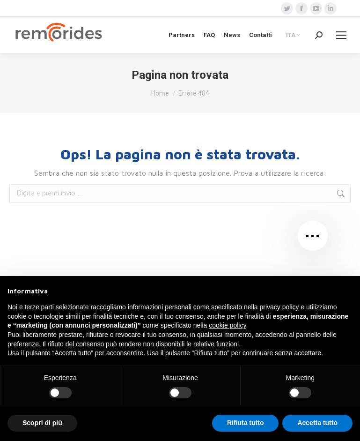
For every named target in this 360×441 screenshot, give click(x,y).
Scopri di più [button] (42, 422)
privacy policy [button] (279, 307)
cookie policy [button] (227, 325)
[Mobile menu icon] (341, 35)
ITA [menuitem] (290, 35)
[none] (293, 34)
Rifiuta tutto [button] (245, 422)
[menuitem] (293, 34)
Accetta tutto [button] (317, 422)
